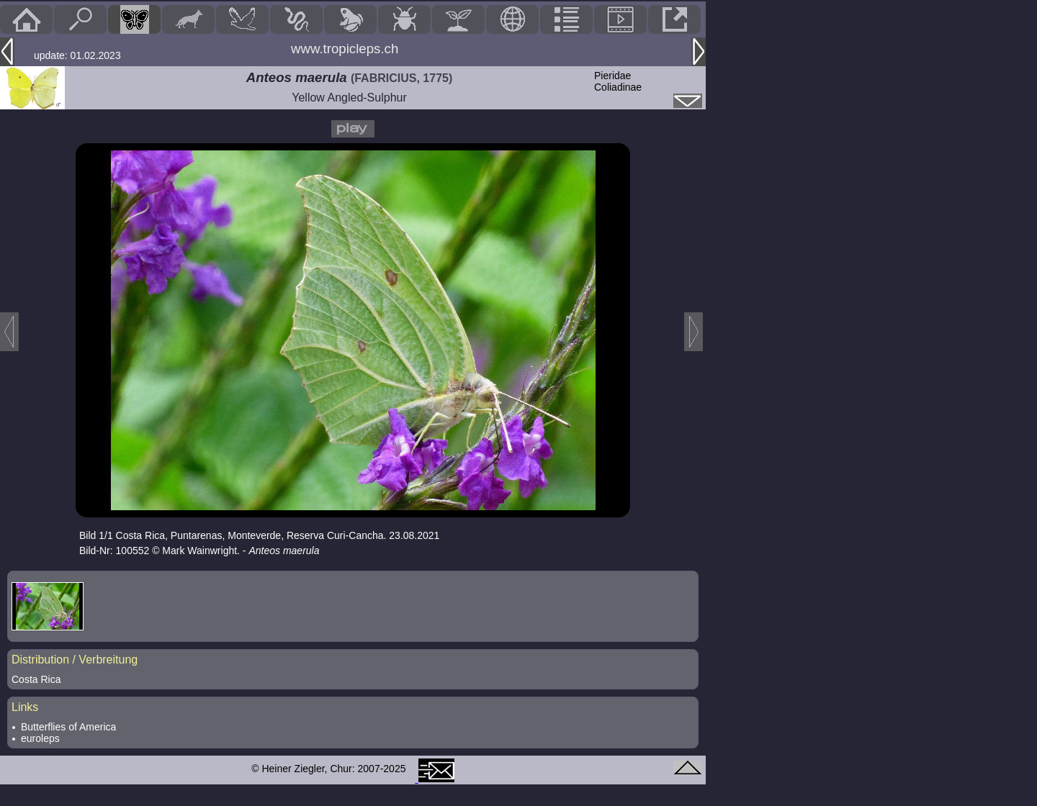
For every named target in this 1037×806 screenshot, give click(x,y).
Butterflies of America (68, 727)
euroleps (40, 738)
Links (25, 707)
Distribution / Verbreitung (75, 659)
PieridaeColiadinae (618, 81)
